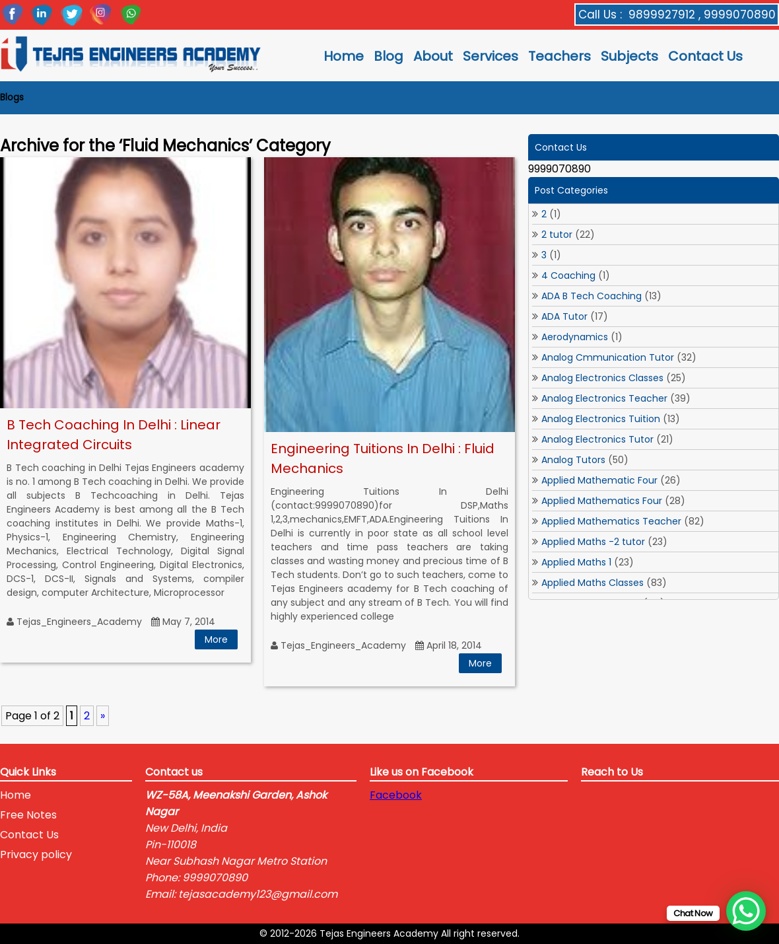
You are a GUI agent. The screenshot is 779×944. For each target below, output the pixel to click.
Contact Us (705, 56)
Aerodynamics (574, 337)
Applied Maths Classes (592, 582)
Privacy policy (36, 854)
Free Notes (28, 814)
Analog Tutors (573, 459)
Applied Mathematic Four (599, 480)
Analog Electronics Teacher (604, 398)
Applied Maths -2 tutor (593, 541)
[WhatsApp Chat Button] (746, 911)
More (216, 639)
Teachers (559, 56)
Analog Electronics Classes (602, 377)
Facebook (396, 795)
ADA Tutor (564, 316)
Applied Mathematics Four (601, 500)
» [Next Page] (102, 715)
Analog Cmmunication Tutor (607, 357)
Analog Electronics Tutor (597, 439)
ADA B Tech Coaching (591, 296)
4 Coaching (568, 275)
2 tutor (556, 234)
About (433, 56)
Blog (388, 56)
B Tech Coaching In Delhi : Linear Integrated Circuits (113, 435)
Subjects (629, 56)
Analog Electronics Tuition (600, 418)
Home (343, 56)
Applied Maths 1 (576, 562)
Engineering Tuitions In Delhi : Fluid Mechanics (382, 458)
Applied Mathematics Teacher (611, 521)
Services (490, 56)
